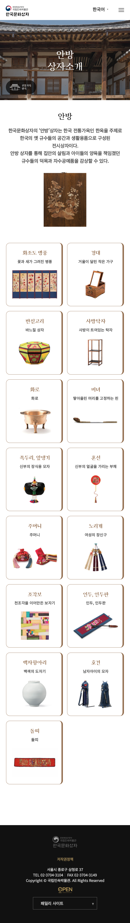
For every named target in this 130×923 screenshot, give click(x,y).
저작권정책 (65, 859)
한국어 (99, 9)
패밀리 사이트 (52, 903)
